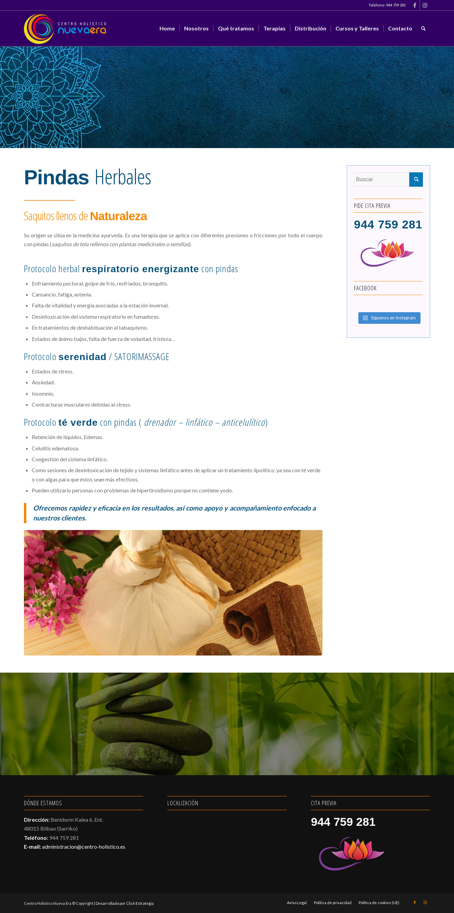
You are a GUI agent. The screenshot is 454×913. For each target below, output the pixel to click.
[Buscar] (423, 28)
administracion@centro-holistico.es (83, 846)
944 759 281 (396, 5)
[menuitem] (167, 28)
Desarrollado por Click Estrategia (125, 903)
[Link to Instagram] (425, 5)
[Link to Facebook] (414, 5)
